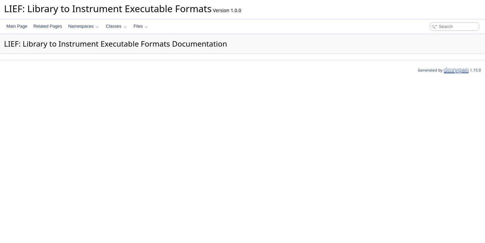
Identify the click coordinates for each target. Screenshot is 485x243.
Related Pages (47, 26)
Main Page (16, 26)
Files (141, 26)
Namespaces (83, 26)
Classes (116, 26)
